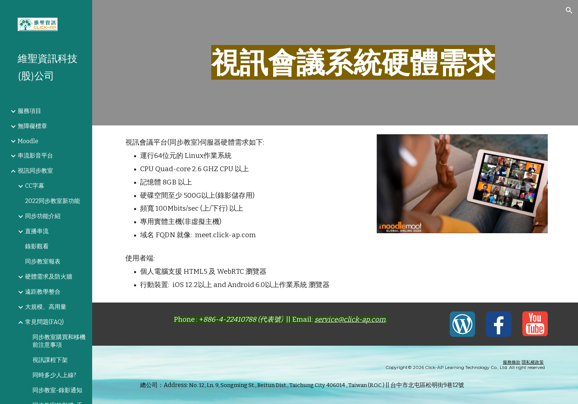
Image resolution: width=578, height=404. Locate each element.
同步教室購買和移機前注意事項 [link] (59, 341)
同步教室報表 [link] (42, 261)
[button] (569, 10)
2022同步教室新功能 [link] (52, 200)
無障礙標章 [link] (32, 126)
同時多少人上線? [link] (54, 375)
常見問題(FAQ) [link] (44, 321)
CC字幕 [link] (34, 185)
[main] (353, 63)
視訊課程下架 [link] (50, 359)
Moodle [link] (28, 141)
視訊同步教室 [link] (35, 170)
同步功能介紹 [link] (42, 216)
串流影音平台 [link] (35, 155)
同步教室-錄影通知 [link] (57, 390)
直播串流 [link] (37, 231)
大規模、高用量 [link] (45, 306)
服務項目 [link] (29, 110)
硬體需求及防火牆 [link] (48, 276)
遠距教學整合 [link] (42, 291)
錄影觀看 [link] (37, 246)
